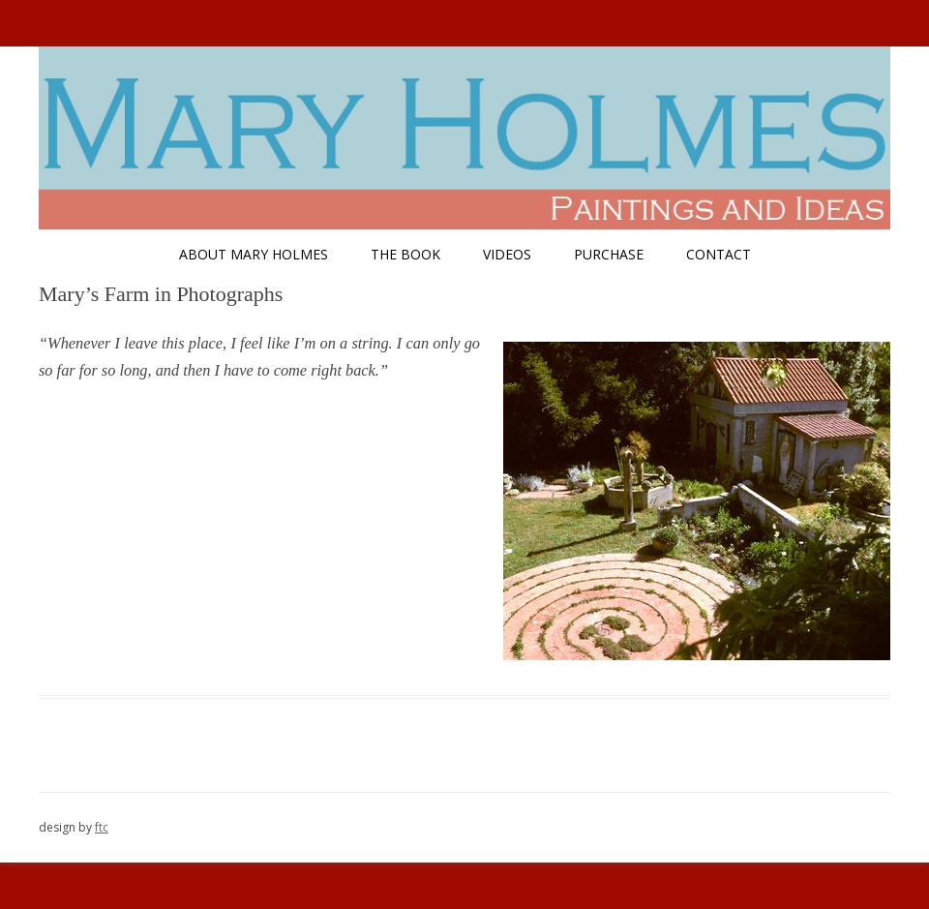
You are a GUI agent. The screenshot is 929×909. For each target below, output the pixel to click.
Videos (507, 254)
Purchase (609, 254)
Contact (718, 254)
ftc (101, 827)
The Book (405, 254)
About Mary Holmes (253, 254)
